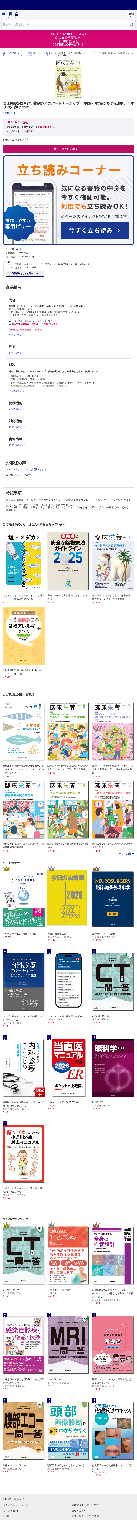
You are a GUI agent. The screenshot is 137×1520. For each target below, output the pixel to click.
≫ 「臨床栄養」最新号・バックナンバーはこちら (33, 321)
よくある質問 (10, 1510)
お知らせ (8, 1516)
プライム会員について (15, 1505)
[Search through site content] (64, 24)
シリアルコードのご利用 (85, 1516)
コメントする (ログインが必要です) (25, 469)
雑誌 (21, 54)
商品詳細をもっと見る (23, 273)
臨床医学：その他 (34, 54)
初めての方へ (78, 1510)
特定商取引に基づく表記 (85, 1505)
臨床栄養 (49, 54)
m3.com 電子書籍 (9, 54)
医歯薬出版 (10, 113)
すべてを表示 (123, 853)
